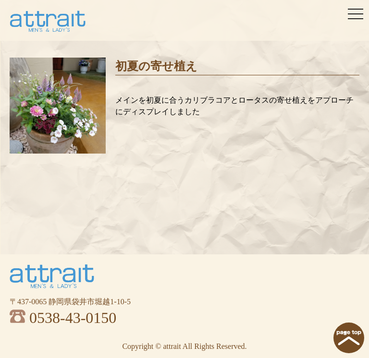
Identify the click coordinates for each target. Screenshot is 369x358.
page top (348, 337)
